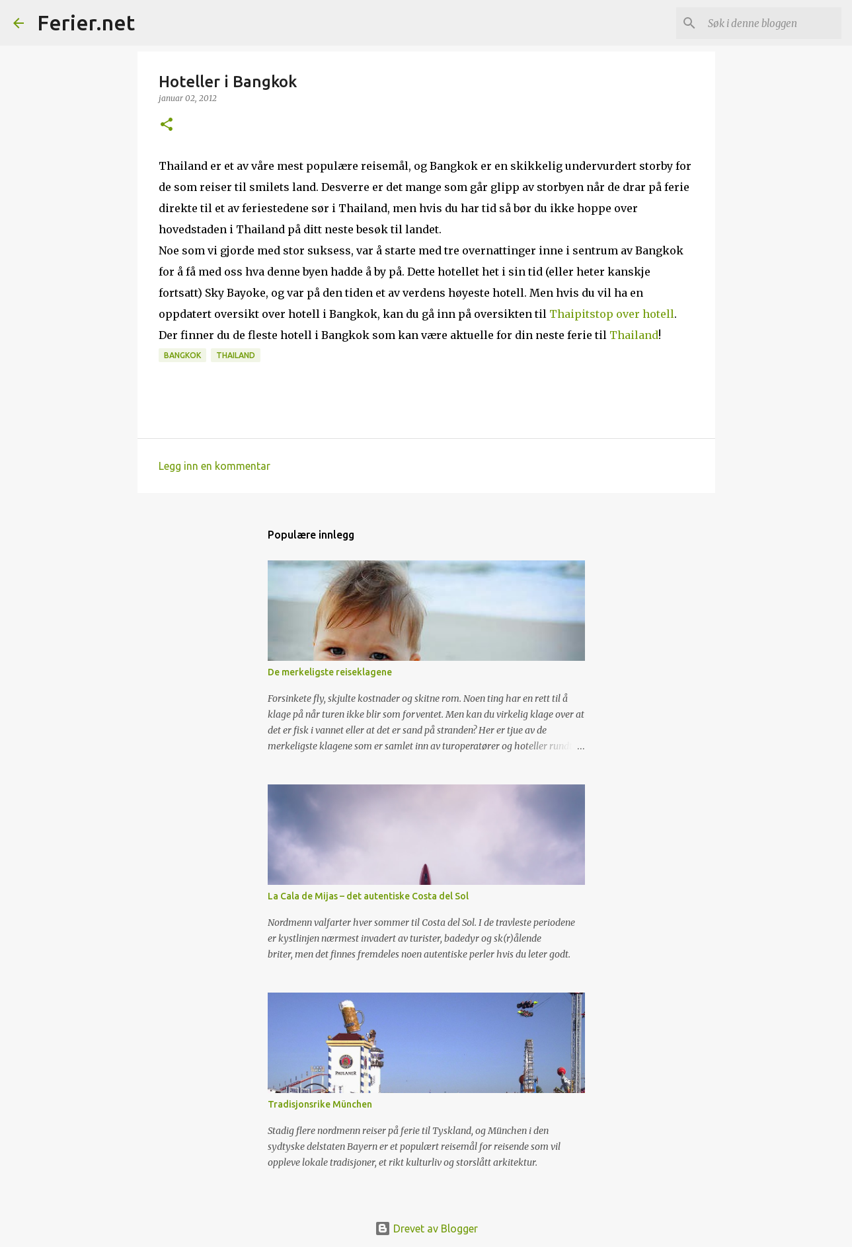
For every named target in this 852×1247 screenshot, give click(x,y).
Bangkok (182, 355)
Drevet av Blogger (426, 1228)
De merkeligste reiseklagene (330, 672)
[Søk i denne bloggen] (772, 23)
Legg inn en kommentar (214, 466)
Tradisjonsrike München (320, 1104)
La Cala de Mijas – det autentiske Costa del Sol (368, 896)
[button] (166, 125)
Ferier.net (86, 22)
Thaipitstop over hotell (611, 314)
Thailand (633, 335)
